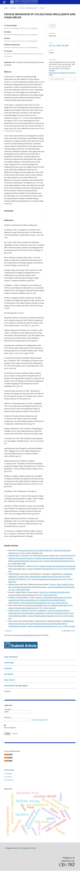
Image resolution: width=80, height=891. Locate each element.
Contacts (7, 712)
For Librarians (9, 800)
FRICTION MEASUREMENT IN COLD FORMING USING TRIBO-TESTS (49, 626)
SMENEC (26, 868)
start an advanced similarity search (26, 655)
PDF (52, 26)
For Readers (8, 794)
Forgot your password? (40, 740)
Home (6, 8)
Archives (13, 8)
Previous (8, 651)
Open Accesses (9, 700)
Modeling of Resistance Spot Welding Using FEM (35, 571)
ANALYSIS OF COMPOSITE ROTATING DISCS (54, 612)
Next (73, 651)
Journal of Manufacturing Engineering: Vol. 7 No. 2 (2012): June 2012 (32, 628)
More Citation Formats (57, 79)
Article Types (9, 683)
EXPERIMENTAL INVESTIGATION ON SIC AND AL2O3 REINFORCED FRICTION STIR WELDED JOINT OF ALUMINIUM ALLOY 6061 (41, 643)
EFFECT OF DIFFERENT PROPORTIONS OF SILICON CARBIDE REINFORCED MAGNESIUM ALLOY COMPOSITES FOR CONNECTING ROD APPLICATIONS (40, 620)
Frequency (8, 689)
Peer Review (8, 694)
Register (15, 753)
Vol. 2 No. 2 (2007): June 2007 (28, 8)
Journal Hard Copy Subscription (16, 706)
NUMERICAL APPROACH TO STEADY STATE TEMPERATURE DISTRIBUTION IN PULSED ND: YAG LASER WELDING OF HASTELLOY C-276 (40, 596)
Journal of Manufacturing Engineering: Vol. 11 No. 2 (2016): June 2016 (51, 646)
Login (7, 753)
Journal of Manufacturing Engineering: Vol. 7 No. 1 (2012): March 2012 (32, 615)
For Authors (8, 797)
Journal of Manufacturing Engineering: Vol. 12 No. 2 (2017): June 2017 (44, 623)
